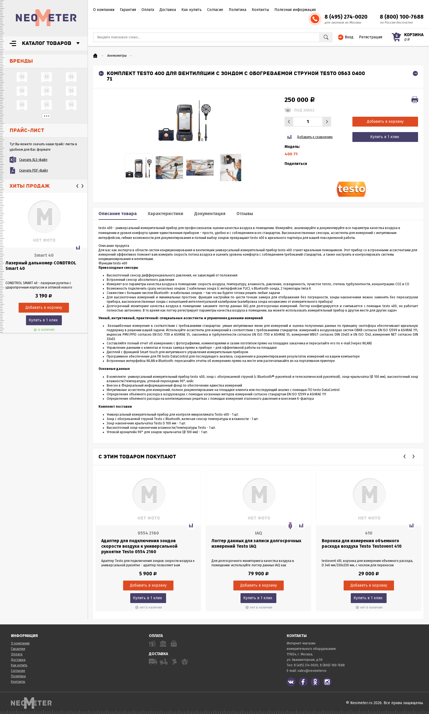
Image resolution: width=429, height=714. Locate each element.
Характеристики (165, 213)
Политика (237, 9)
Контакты (260, 9)
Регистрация (370, 37)
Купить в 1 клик (43, 320)
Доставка (168, 9)
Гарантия (128, 9)
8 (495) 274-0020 (345, 16)
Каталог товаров (46, 43)
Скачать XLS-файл (33, 160)
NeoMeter (46, 18)
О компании (103, 9)
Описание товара (117, 213)
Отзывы (244, 213)
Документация (209, 213)
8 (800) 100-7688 (402, 16)
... (46, 116)
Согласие (215, 9)
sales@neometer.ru (311, 671)
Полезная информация (295, 9)
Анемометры (117, 56)
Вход (349, 37)
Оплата (147, 9)
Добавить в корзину (385, 121)
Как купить (191, 9)
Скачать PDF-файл (33, 170)
